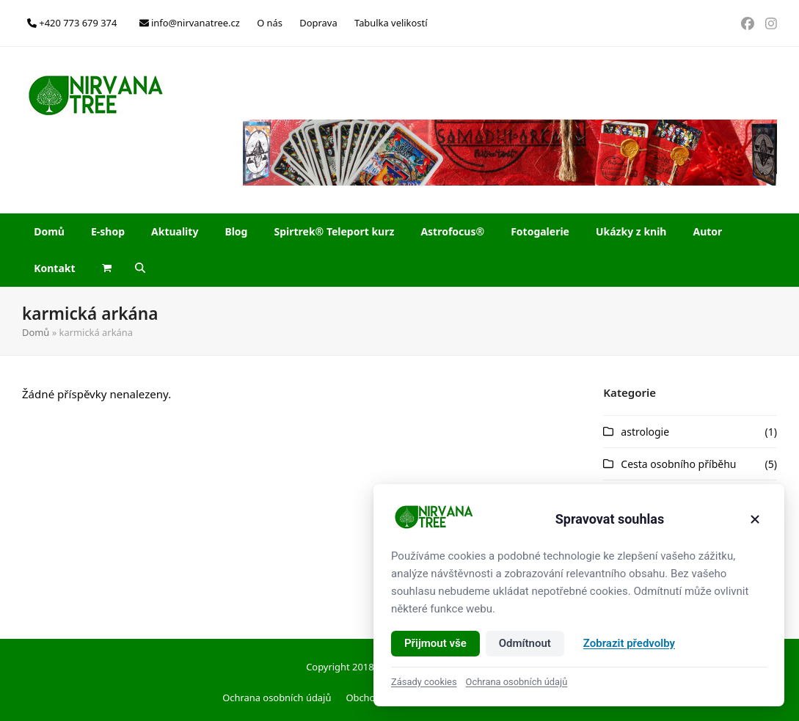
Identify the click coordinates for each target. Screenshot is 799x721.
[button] (106, 268)
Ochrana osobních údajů (276, 697)
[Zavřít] (755, 519)
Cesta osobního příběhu (678, 464)
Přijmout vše (435, 643)
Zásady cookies (424, 681)
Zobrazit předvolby (629, 643)
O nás (269, 22)
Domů (35, 332)
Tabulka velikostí (390, 22)
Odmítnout (525, 643)
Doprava (318, 22)
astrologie (645, 432)
